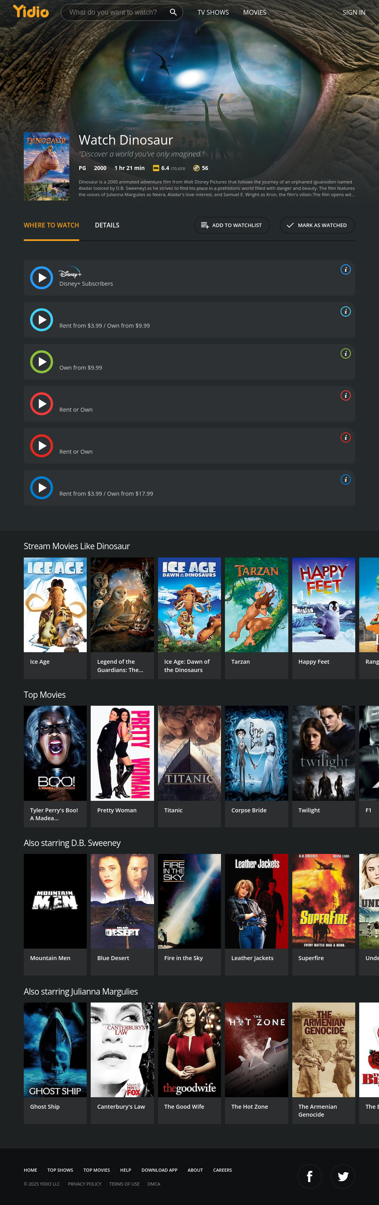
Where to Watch (51, 225)
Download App (159, 1170)
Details (107, 225)
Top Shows (60, 1170)
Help (125, 1170)
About (195, 1170)
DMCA (153, 1184)
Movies (255, 12)
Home (30, 1170)
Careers (222, 1170)
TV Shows (213, 12)
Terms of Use (124, 1184)
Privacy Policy (84, 1184)
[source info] (344, 269)
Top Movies (97, 1170)
